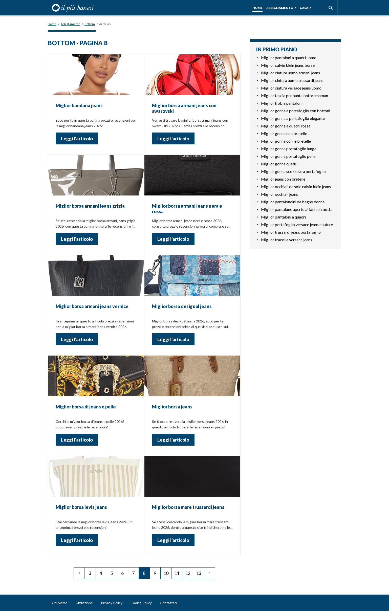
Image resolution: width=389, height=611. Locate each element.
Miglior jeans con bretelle (283, 179)
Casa (304, 8)
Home (257, 8)
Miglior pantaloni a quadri (283, 216)
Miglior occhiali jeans (279, 194)
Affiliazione (84, 603)
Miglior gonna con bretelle (284, 133)
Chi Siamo (59, 603)
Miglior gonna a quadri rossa (285, 125)
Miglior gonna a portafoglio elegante (293, 118)
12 (187, 573)
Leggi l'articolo (77, 138)
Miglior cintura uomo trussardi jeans (292, 80)
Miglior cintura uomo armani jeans (290, 72)
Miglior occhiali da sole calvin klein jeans (296, 186)
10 (165, 573)
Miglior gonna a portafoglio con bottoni (295, 110)
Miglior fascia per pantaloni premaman (294, 95)
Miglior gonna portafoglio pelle (288, 156)
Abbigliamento (279, 8)
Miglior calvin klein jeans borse (288, 65)
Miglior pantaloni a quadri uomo (288, 57)
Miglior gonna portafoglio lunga (288, 148)
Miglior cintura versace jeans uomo (291, 87)
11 (176, 573)
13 (198, 573)
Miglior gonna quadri (279, 163)
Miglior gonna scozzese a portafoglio (293, 171)
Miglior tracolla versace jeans (286, 239)
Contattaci (168, 603)
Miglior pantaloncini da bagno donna (293, 201)
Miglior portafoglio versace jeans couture (297, 224)
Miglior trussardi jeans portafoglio (291, 232)
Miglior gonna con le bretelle (286, 141)
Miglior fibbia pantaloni (281, 103)
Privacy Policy (111, 603)
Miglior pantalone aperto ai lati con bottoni (298, 209)
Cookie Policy (141, 603)
